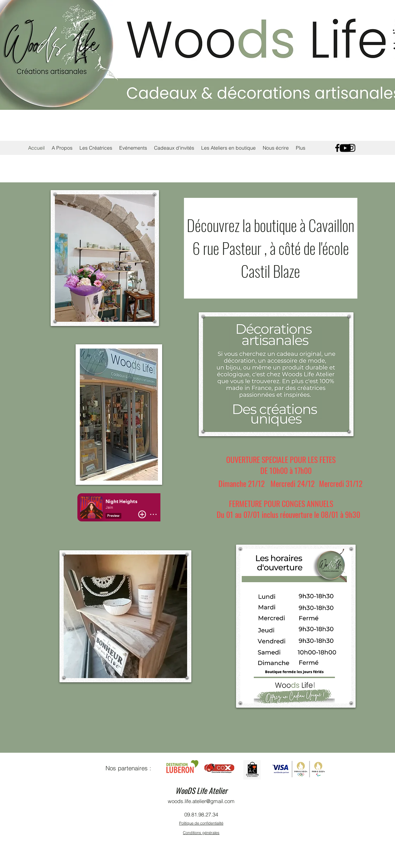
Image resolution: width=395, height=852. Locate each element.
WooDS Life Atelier (201, 790)
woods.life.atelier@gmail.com (201, 801)
